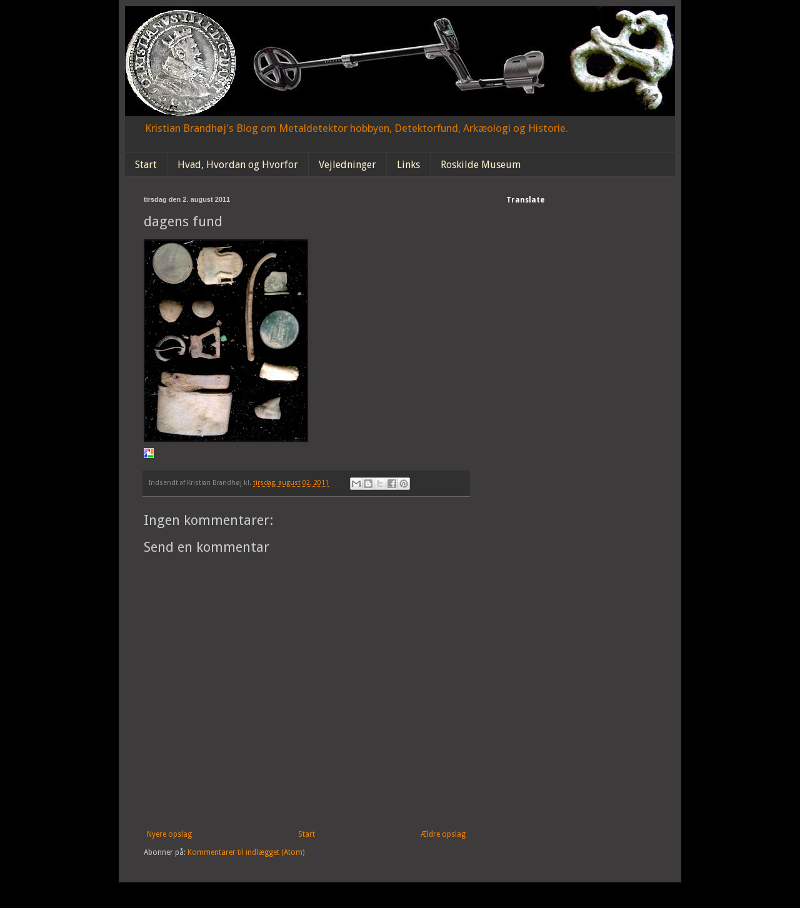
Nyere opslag (169, 834)
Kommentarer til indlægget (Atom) (246, 852)
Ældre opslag (443, 834)
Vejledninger (347, 165)
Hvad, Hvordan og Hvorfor (238, 165)
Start (146, 165)
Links (408, 165)
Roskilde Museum (481, 165)
